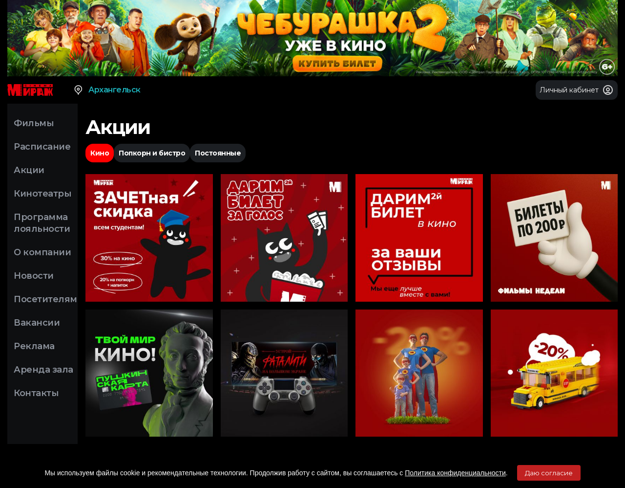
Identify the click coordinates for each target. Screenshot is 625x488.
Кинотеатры (42, 193)
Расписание (42, 146)
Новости (34, 275)
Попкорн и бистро (152, 153)
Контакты (36, 393)
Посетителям (45, 299)
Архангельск (107, 90)
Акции (29, 170)
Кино (99, 153)
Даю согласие (549, 473)
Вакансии (37, 322)
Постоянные (218, 153)
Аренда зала (43, 369)
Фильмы (34, 123)
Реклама (34, 346)
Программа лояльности (42, 223)
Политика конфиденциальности (455, 473)
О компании (42, 252)
